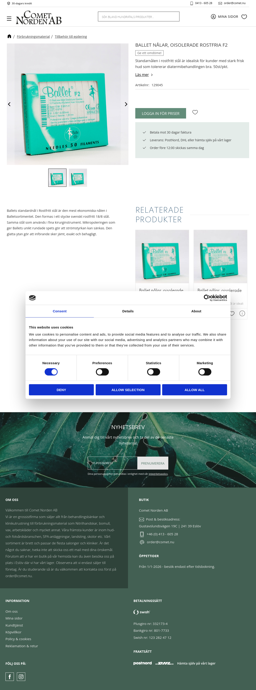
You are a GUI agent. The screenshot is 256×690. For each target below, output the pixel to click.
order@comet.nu (235, 3)
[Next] (126, 104)
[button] (11, 20)
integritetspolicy (158, 473)
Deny (61, 390)
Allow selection (128, 390)
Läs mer (142, 74)
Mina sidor (14, 618)
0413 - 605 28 (203, 3)
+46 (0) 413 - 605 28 (162, 534)
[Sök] (173, 16)
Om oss (11, 611)
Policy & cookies (18, 639)
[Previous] (10, 104)
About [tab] (196, 311)
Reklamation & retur (21, 646)
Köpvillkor (13, 632)
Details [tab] (128, 311)
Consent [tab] (60, 311)
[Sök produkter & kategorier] (133, 16)
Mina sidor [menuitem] (228, 16)
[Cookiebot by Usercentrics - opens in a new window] (207, 297)
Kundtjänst (14, 625)
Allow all (195, 390)
